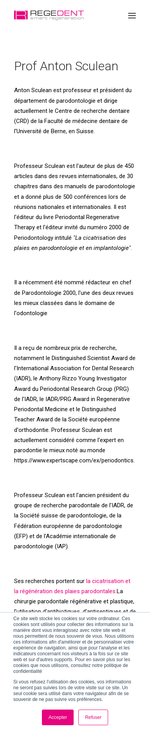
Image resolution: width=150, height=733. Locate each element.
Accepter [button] (58, 717)
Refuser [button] (93, 717)
